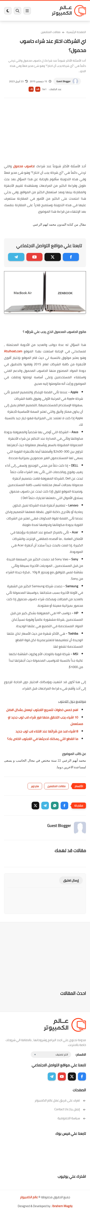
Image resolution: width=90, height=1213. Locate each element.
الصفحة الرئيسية (76, 32)
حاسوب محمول (23, 166)
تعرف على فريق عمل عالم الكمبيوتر (60, 1100)
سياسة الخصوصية (72, 1118)
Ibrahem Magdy (62, 1206)
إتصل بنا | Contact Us (70, 1109)
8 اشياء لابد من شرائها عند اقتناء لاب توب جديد (47, 731)
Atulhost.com (13, 351)
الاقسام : (80, 1054)
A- (31, 89)
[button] (64, 805)
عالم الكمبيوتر (29, 1197)
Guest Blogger (63, 81)
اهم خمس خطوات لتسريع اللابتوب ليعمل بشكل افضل (42, 710)
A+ (37, 89)
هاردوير (35, 786)
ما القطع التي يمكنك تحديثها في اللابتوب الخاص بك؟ (42, 739)
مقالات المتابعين (50, 32)
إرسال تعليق (71, 880)
